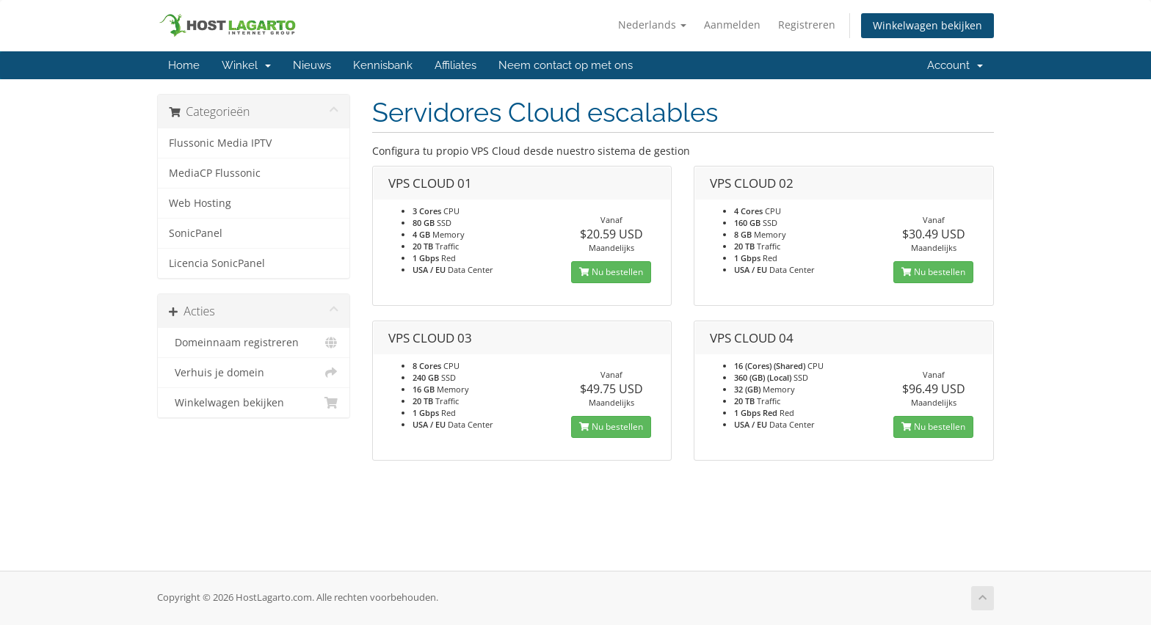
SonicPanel (195, 233)
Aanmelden (732, 25)
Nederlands (652, 25)
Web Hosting (200, 203)
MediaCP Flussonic (215, 173)
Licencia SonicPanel (217, 263)
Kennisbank (383, 65)
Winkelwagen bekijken (927, 25)
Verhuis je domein (253, 372)
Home (184, 65)
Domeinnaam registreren (253, 342)
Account (955, 65)
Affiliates (455, 65)
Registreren (806, 25)
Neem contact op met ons (565, 65)
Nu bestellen (611, 272)
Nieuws (312, 65)
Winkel (246, 65)
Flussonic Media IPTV (220, 143)
